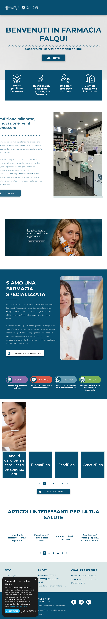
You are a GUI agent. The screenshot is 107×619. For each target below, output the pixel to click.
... (58, 483)
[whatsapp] (88, 602)
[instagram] (81, 602)
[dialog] (20, 597)
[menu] (102, 5)
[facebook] (73, 602)
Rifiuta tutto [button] (28, 611)
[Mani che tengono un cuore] (17, 82)
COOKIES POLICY (45, 606)
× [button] (35, 579)
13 (62, 553)
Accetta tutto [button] (12, 611)
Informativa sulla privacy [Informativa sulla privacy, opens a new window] (18, 606)
